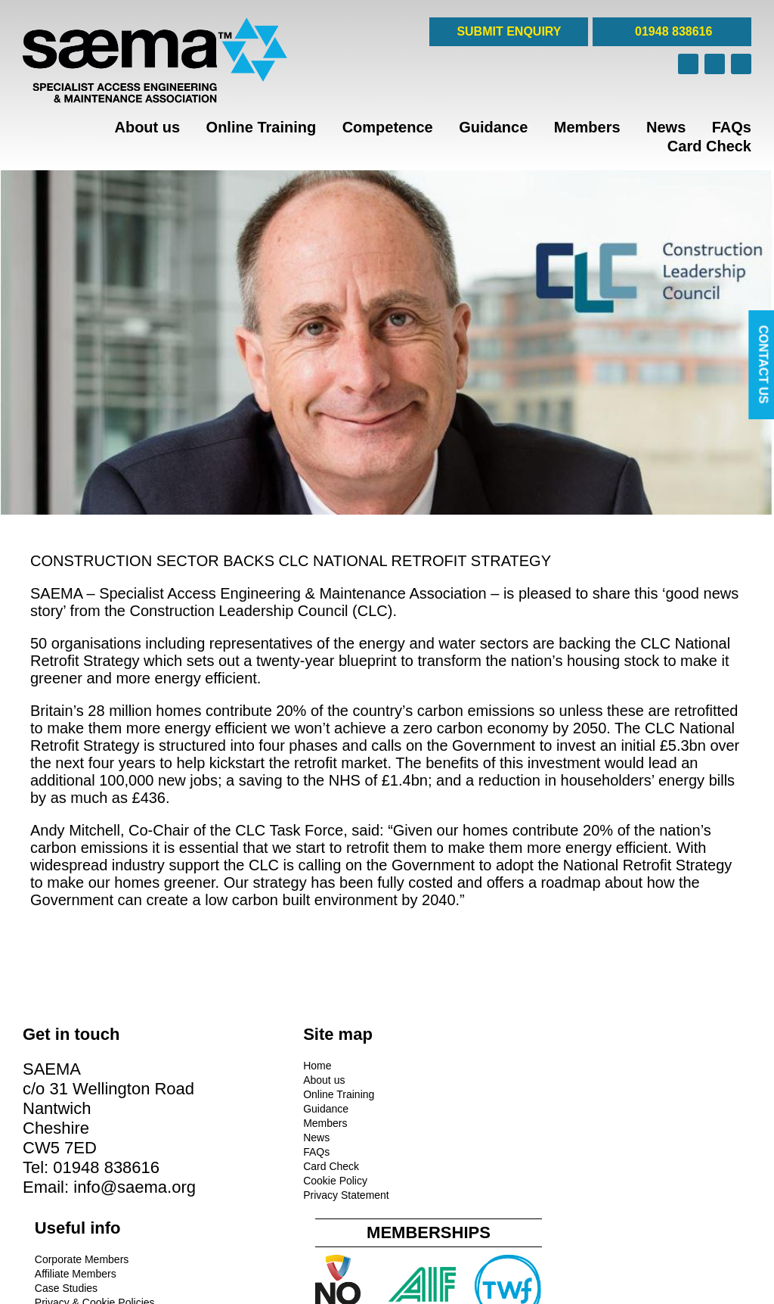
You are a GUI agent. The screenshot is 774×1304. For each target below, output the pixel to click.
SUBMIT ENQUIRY (509, 31)
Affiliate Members (435, 1078)
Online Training (261, 127)
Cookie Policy (241, 1178)
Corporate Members (442, 1063)
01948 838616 (672, 31)
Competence (387, 127)
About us (147, 127)
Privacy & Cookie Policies (455, 1106)
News (666, 127)
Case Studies (426, 1092)
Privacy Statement (252, 1193)
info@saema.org (84, 1224)
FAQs (731, 127)
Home (223, 1063)
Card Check (709, 146)
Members (587, 127)
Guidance (493, 127)
